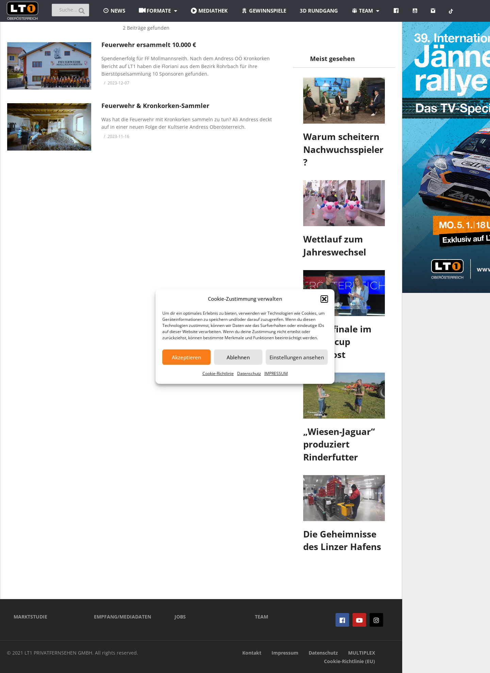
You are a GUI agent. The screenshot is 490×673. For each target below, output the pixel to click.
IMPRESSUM (276, 373)
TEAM (261, 616)
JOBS (180, 616)
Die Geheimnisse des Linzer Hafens (342, 540)
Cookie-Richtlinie (218, 373)
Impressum (285, 652)
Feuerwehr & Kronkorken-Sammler (155, 105)
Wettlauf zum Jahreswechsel (334, 245)
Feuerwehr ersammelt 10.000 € (148, 45)
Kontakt (251, 652)
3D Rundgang (319, 10)
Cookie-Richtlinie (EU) (349, 661)
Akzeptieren (186, 357)
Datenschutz (249, 373)
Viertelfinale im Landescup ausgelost (337, 342)
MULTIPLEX (361, 652)
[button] (324, 299)
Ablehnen (238, 357)
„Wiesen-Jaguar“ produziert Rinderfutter (339, 444)
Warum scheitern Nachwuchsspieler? (343, 149)
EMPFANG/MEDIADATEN (122, 616)
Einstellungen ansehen (297, 357)
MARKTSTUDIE (30, 616)
